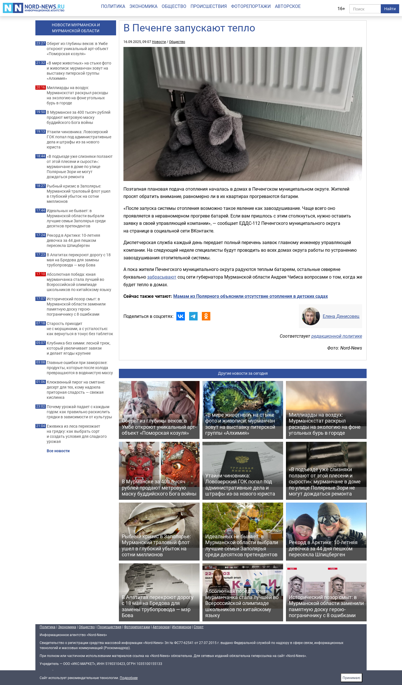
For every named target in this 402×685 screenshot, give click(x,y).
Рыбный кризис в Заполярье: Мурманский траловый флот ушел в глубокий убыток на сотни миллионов (78, 194)
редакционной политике (336, 336)
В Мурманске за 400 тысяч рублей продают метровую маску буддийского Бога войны (78, 117)
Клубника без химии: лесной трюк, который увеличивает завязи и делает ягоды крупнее (78, 348)
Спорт (199, 626)
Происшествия (209, 6)
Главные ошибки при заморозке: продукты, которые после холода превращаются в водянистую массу (80, 367)
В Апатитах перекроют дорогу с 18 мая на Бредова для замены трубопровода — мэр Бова (79, 260)
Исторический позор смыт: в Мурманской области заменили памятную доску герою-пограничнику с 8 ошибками (76, 306)
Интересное (181, 626)
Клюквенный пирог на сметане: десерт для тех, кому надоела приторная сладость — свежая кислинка (76, 390)
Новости (159, 41)
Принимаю (351, 677)
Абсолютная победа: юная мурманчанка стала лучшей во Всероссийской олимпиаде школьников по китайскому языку (79, 282)
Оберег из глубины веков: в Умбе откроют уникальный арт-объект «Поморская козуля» (77, 48)
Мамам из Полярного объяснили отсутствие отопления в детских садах (250, 296)
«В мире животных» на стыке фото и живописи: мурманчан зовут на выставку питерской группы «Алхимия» (79, 71)
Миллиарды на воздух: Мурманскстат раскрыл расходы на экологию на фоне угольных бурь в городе (77, 95)
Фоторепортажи (251, 6)
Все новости (58, 450)
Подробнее (129, 677)
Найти (390, 8)
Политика (113, 6)
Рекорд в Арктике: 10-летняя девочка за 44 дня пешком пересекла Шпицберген (73, 240)
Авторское (288, 6)
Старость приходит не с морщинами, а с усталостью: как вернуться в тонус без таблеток (80, 328)
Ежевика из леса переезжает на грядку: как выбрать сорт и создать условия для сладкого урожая (77, 434)
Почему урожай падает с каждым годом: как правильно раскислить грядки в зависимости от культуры (79, 411)
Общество (174, 6)
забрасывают (161, 277)
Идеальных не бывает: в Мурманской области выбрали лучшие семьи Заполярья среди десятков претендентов (76, 218)
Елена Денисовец (341, 316)
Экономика (143, 6)
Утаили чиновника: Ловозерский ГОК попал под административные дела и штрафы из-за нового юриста (79, 139)
